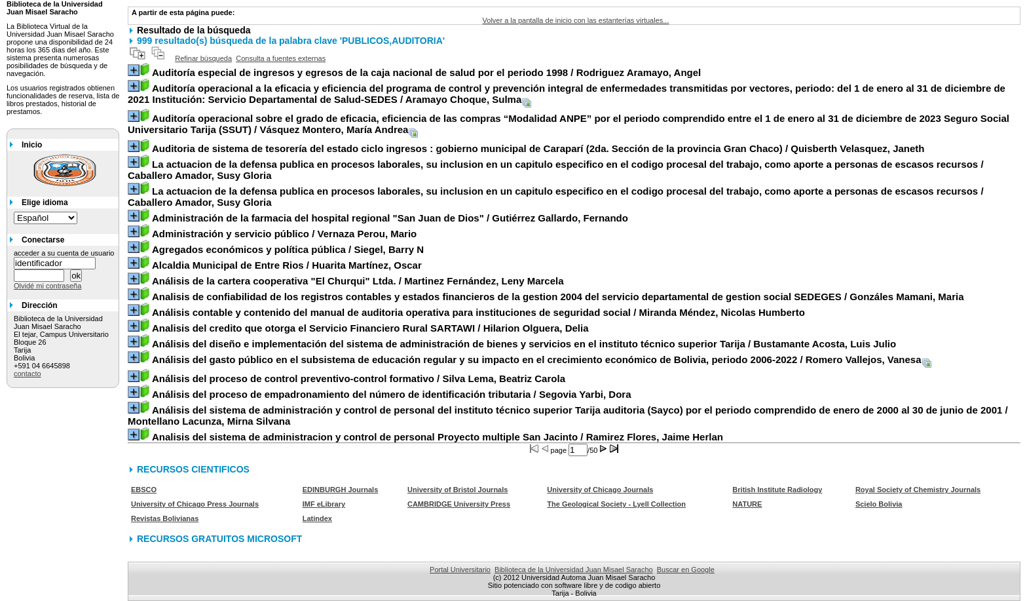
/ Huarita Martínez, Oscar (287, 265)
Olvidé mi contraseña (47, 286)
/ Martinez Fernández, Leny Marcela (358, 280)
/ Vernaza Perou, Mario (284, 233)
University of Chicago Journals (600, 490)
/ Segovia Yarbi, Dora (391, 394)
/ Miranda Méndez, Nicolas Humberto (478, 312)
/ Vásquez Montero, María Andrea (568, 124)
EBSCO (144, 490)
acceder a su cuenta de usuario (64, 253)
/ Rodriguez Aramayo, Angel (426, 72)
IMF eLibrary (324, 504)
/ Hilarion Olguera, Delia (370, 328)
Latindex (317, 518)
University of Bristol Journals (457, 490)
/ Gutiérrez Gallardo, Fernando (390, 217)
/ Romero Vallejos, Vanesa (537, 359)
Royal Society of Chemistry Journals (917, 490)
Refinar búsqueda (203, 58)
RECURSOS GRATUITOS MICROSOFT (219, 538)
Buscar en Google (686, 569)
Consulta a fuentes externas (281, 58)
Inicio (32, 144)
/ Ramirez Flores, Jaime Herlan (437, 436)
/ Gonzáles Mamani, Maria (558, 296)
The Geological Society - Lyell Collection (616, 504)
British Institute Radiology (777, 490)
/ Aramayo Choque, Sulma (566, 94)
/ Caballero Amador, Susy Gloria (556, 170)
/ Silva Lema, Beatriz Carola (358, 378)
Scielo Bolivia (879, 504)
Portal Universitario (460, 569)
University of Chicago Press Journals (195, 504)
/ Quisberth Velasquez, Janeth (538, 148)
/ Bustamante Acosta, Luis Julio (524, 343)
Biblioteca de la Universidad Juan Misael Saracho (574, 569)
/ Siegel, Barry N (288, 249)
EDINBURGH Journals (341, 490)
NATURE (747, 504)
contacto (27, 374)
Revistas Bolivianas (164, 518)
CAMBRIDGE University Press (458, 504)
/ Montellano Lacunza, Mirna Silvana (568, 415)
